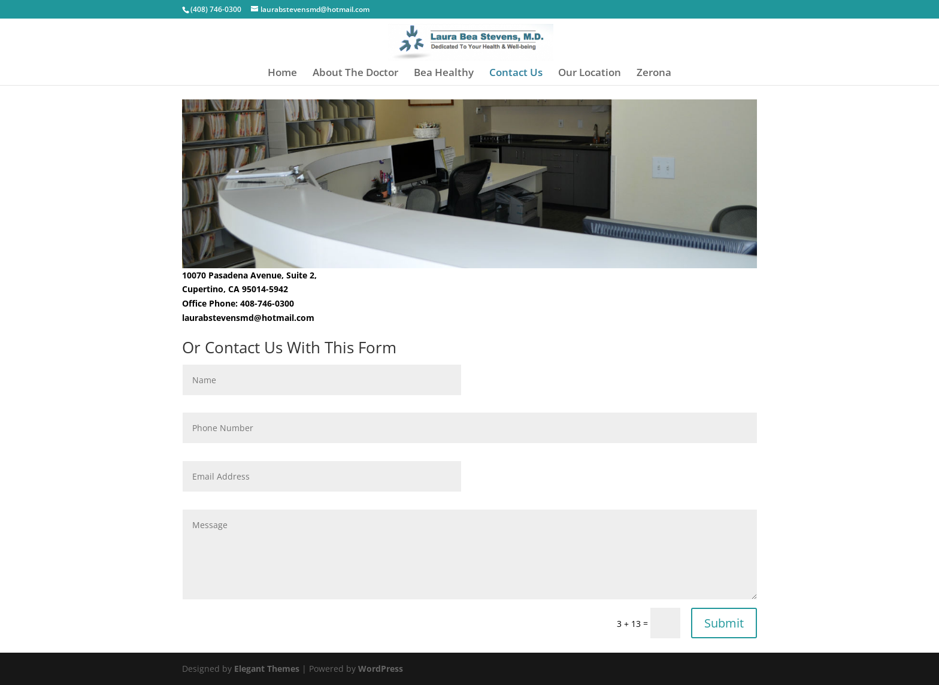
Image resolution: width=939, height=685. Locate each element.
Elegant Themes (266, 668)
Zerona (654, 73)
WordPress (380, 668)
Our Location (589, 73)
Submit (724, 623)
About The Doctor (355, 73)
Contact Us (516, 73)
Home (282, 73)
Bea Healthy (444, 73)
